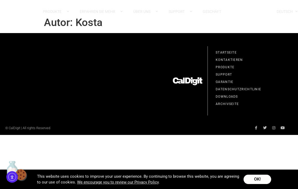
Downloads (227, 97)
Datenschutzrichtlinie (238, 89)
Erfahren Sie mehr (101, 11)
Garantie (224, 82)
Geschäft (212, 11)
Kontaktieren (229, 60)
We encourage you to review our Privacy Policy (118, 183)
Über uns (145, 11)
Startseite (226, 53)
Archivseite (227, 104)
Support (180, 11)
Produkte (56, 11)
